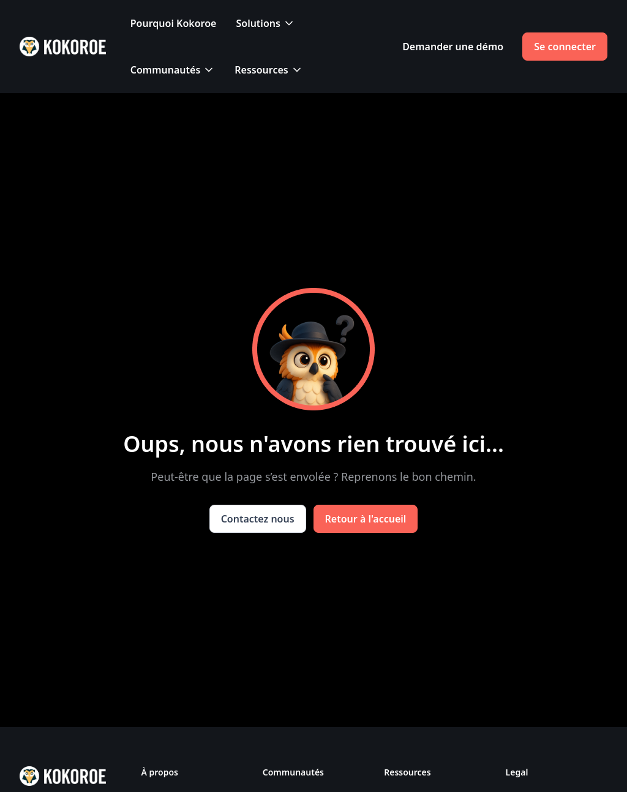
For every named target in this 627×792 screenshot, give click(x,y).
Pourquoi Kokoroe (173, 23)
